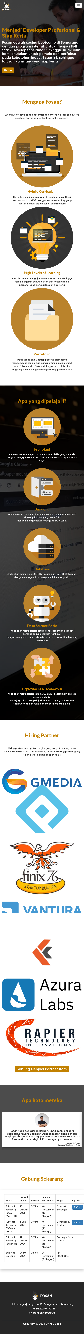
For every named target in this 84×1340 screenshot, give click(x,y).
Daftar (8, 70)
